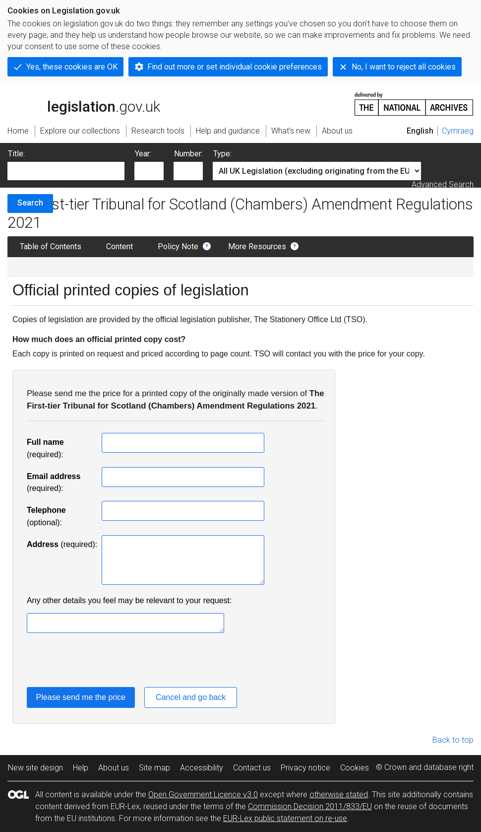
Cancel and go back (191, 697)
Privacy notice (305, 767)
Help (80, 767)
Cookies (354, 767)
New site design (35, 767)
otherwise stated (338, 794)
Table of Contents (50, 246)
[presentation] (102, 661)
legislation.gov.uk (83, 103)
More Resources (257, 246)
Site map (154, 767)
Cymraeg (458, 131)
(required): (62, 544)
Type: (222, 153)
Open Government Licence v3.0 (203, 794)
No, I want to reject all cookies (404, 66)
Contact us (252, 767)
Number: (188, 153)
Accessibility (201, 767)
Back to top (453, 740)
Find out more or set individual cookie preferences (234, 66)
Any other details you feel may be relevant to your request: (129, 600)
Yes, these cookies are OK (72, 66)
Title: (16, 153)
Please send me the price (81, 697)
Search (30, 203)
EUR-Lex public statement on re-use (285, 818)
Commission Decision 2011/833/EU (310, 806)
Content (119, 246)
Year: (143, 153)
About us (113, 767)
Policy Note (178, 246)
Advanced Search (443, 184)
